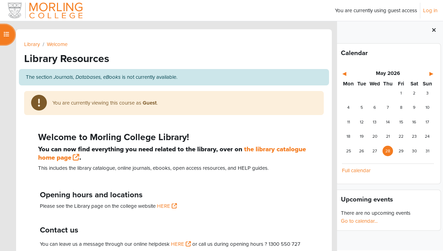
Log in (430, 10)
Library (33, 44)
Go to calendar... (359, 222)
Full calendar (356, 171)
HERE (164, 206)
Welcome (58, 44)
